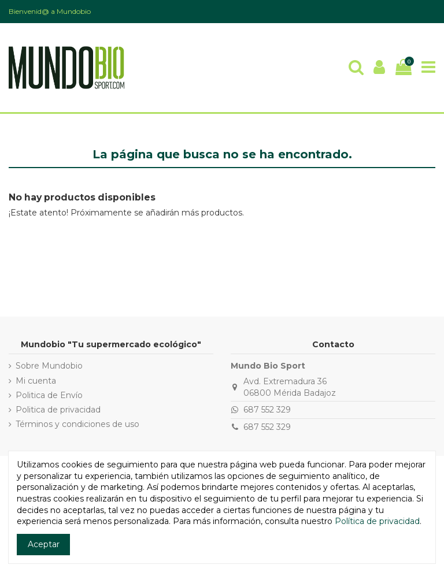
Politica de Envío (49, 395)
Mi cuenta (36, 381)
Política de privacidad (377, 521)
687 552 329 (267, 409)
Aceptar (44, 544)
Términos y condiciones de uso (77, 424)
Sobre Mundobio (49, 366)
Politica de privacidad (58, 409)
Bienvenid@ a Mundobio (50, 11)
